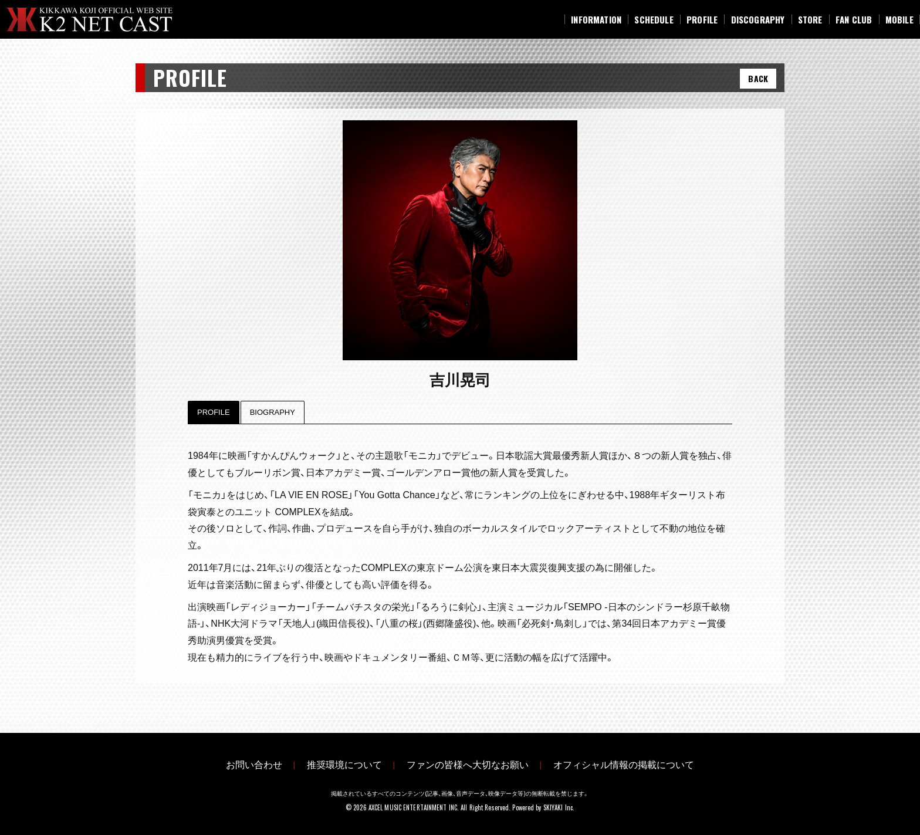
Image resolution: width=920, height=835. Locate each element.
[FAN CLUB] (854, 19)
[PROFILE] (702, 19)
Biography (272, 412)
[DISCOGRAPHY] (757, 19)
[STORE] (810, 19)
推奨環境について (339, 764)
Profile (213, 412)
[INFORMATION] (596, 19)
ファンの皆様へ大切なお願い (472, 764)
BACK (758, 78)
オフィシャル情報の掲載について (637, 764)
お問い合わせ (240, 764)
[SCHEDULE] (654, 19)
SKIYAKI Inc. (558, 805)
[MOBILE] (899, 19)
